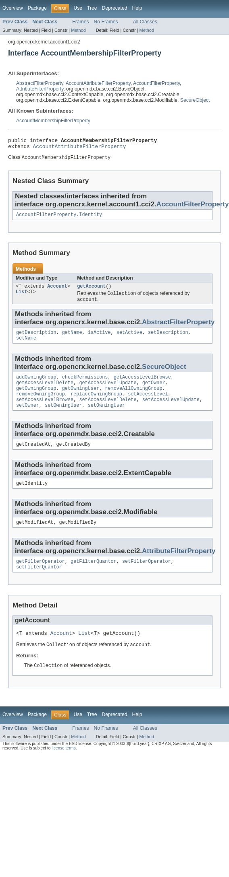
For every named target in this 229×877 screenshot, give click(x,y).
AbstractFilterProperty (39, 83)
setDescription (168, 338)
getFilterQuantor (94, 576)
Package (37, 8)
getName (72, 338)
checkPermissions (85, 384)
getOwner (153, 391)
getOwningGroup (36, 397)
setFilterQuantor (39, 582)
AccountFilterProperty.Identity (59, 218)
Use (77, 8)
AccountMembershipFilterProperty (53, 121)
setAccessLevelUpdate (171, 410)
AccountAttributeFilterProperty (98, 83)
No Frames (106, 22)
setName (26, 345)
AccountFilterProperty (156, 83)
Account (57, 290)
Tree (92, 8)
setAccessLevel (148, 404)
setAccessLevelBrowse (44, 410)
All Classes (145, 22)
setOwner (27, 417)
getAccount (91, 290)
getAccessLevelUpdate (107, 391)
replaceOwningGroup (96, 404)
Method (78, 30)
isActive (99, 338)
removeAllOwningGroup (133, 397)
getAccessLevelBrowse (142, 384)
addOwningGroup (36, 384)
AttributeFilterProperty (39, 89)
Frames (80, 22)
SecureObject (195, 100)
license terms (64, 766)
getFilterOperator (40, 576)
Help (137, 8)
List (21, 297)
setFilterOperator (146, 576)
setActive (129, 338)
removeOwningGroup (40, 404)
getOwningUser (80, 397)
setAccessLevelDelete (107, 410)
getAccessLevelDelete (44, 391)
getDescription (36, 338)
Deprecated (114, 8)
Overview (12, 8)
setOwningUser (63, 417)
